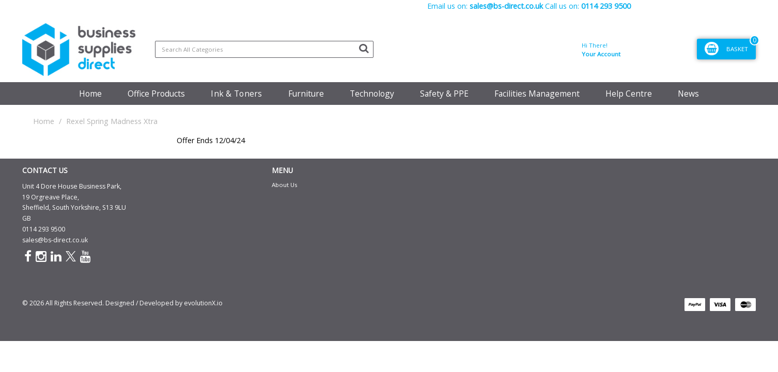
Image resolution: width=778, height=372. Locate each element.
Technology (372, 93)
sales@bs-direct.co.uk (55, 240)
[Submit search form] (363, 48)
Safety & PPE (444, 93)
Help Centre (628, 93)
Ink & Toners (236, 93)
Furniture (306, 93)
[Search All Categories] (264, 49)
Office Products (156, 93)
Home (90, 93)
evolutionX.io (203, 303)
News (688, 93)
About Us (285, 185)
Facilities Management (537, 93)
